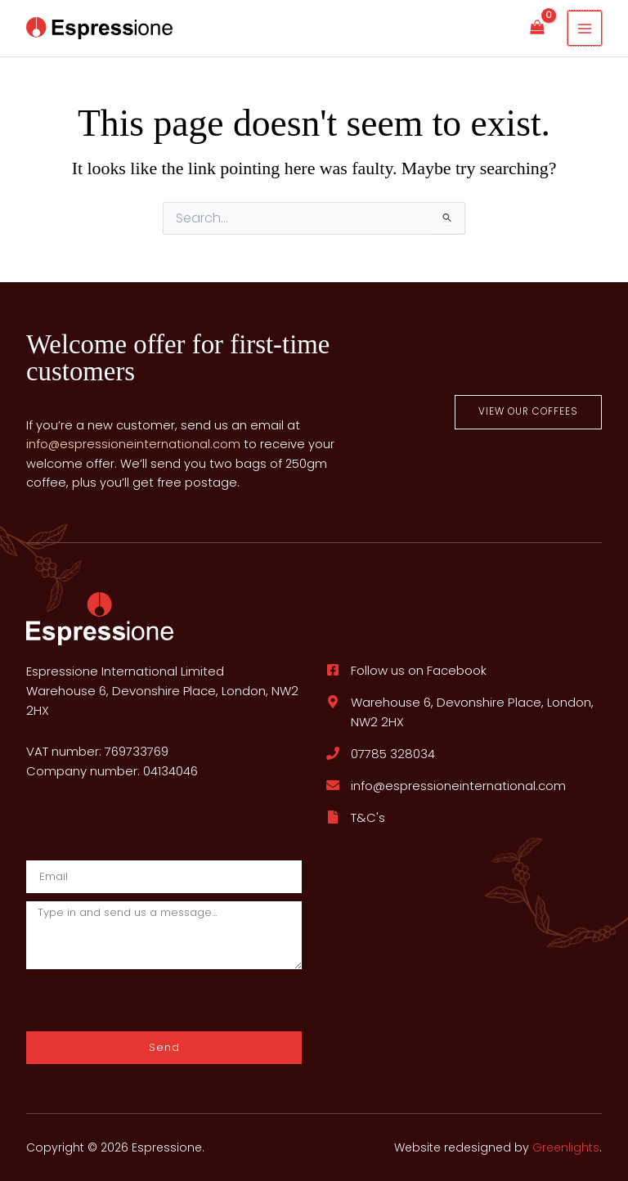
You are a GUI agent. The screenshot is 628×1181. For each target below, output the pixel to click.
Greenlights (565, 1147)
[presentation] (113, 999)
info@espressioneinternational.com (133, 444)
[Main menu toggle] (584, 28)
